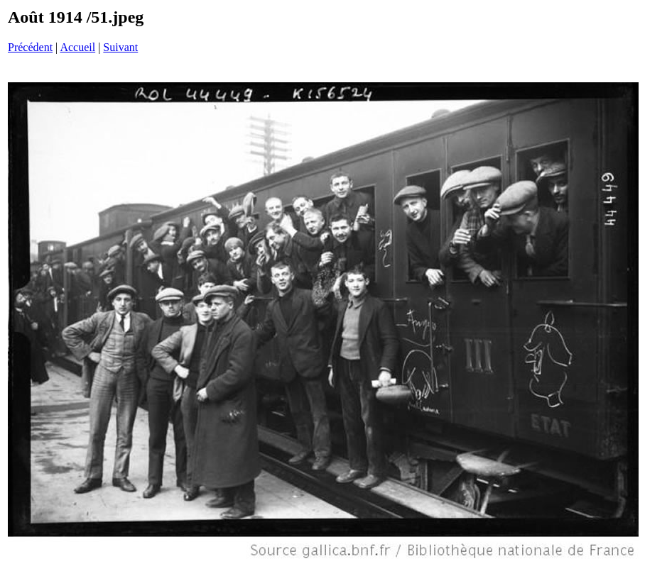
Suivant (120, 47)
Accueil (77, 47)
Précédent (30, 47)
